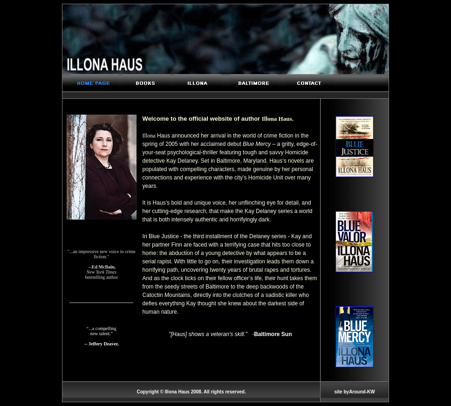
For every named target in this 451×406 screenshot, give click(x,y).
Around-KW (362, 391)
